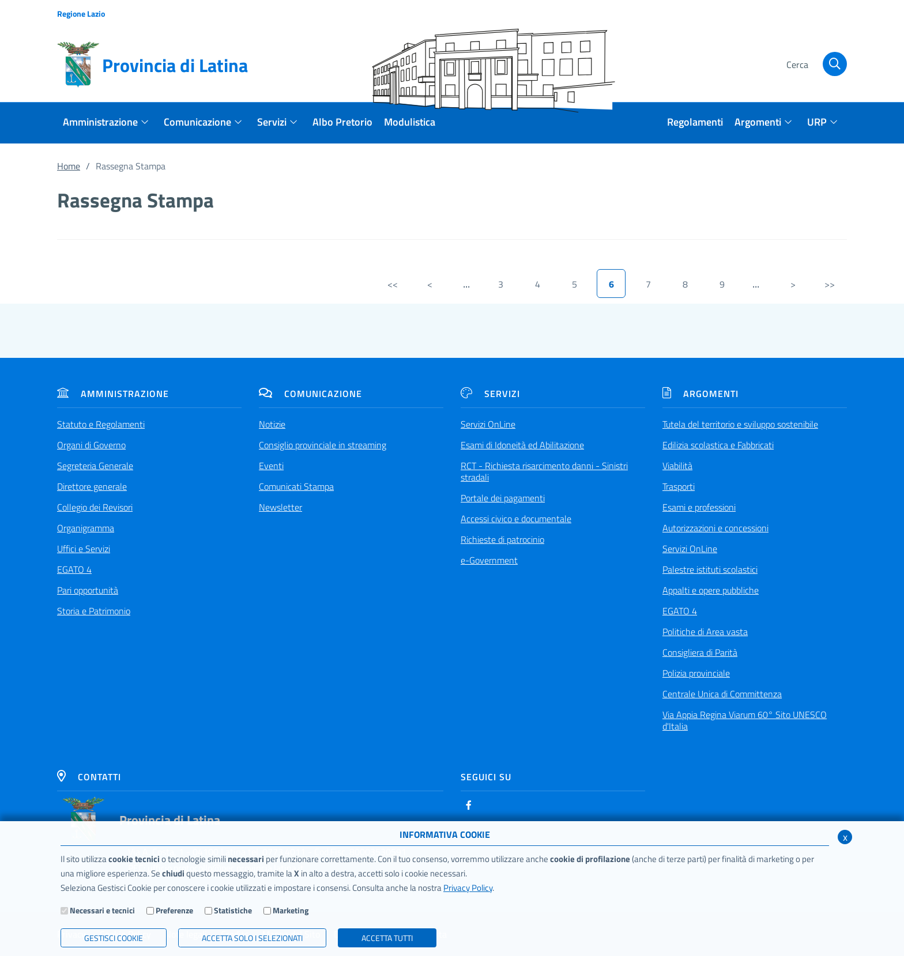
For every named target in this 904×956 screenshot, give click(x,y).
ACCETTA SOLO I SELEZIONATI (252, 938)
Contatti (89, 777)
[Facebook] (469, 805)
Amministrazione (113, 393)
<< (392, 284)
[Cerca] (815, 65)
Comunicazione (310, 393)
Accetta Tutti (387, 938)
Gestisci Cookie (113, 938)
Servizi (490, 393)
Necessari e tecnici (102, 910)
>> (829, 284)
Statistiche (233, 910)
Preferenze (174, 910)
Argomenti (700, 393)
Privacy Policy (467, 887)
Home (68, 166)
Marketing (290, 910)
